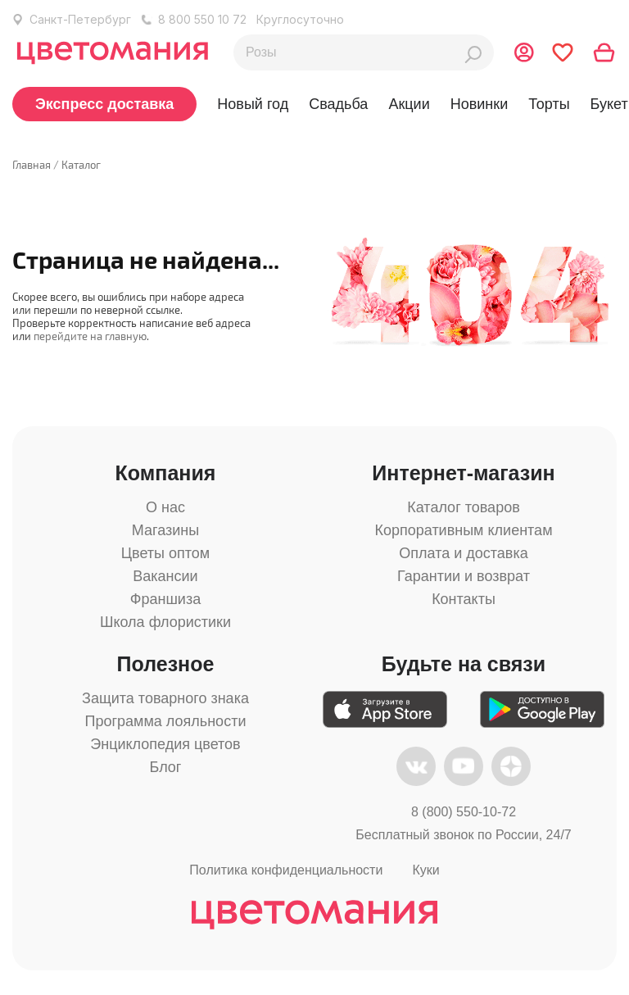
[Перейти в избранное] (562, 52)
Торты (548, 104)
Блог (166, 767)
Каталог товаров (463, 507)
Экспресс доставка (104, 104)
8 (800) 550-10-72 (463, 812)
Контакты (464, 599)
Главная (31, 164)
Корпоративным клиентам (463, 530)
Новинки (479, 104)
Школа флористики (165, 622)
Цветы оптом (165, 553)
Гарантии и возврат (463, 576)
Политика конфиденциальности (285, 870)
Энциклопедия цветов (165, 744)
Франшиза (165, 599)
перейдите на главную (90, 336)
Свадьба (338, 104)
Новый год (252, 104)
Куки (425, 870)
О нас (165, 507)
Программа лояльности (166, 721)
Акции (408, 104)
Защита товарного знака (165, 698)
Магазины (165, 530)
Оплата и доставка (463, 553)
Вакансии (165, 576)
